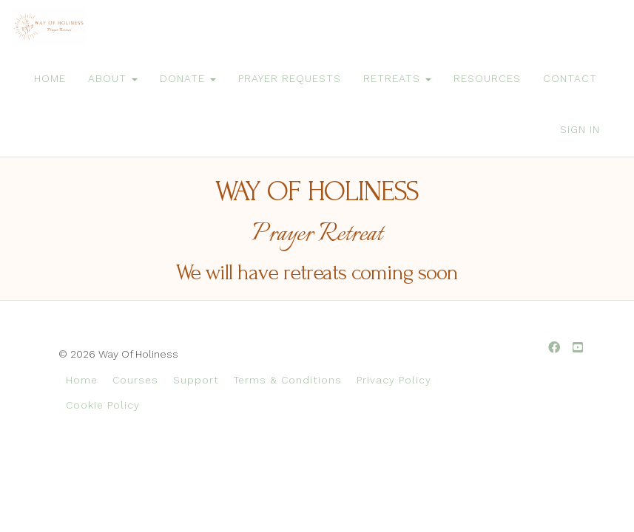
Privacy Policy (394, 380)
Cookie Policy (103, 405)
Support (196, 380)
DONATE (188, 78)
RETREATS (397, 78)
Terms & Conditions (288, 380)
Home (82, 380)
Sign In (580, 129)
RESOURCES (487, 78)
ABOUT (113, 78)
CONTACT (570, 78)
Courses (135, 380)
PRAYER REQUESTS (289, 78)
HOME (50, 78)
